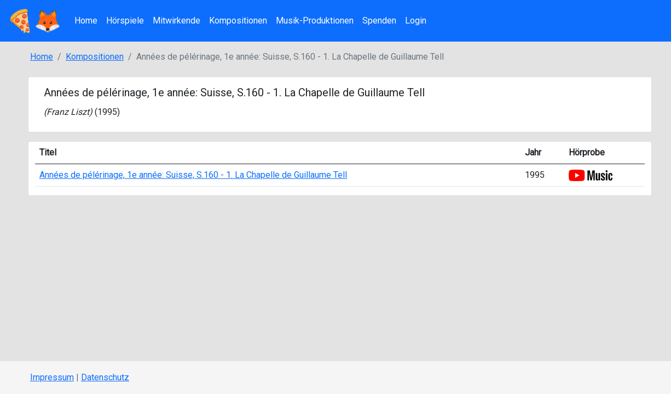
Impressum (52, 377)
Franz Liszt (68, 112)
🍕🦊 (34, 21)
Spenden (379, 20)
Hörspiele (125, 20)
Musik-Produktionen (315, 20)
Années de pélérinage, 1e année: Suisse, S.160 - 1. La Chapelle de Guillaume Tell (193, 175)
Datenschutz (105, 377)
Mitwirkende (176, 20)
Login (415, 20)
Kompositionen (238, 20)
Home (85, 20)
